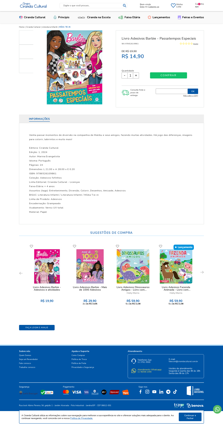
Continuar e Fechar (190, 417)
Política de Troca (79, 359)
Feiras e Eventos (191, 17)
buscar (124, 5)
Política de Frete (79, 363)
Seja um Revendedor (28, 359)
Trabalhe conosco (27, 367)
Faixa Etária (129, 17)
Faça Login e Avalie (37, 327)
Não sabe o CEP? (190, 95)
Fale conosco (25, 363)
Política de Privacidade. (81, 418)
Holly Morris (133, 293)
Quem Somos (25, 355)
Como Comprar (78, 355)
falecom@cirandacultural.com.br (183, 361)
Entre (142, 7)
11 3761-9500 (144, 362)
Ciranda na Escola (94, 17)
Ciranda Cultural (32, 17)
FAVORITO (31, 246)
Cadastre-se (153, 7)
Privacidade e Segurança (83, 367)
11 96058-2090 (144, 372)
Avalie (195, 44)
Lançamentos (159, 17)
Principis (61, 17)
